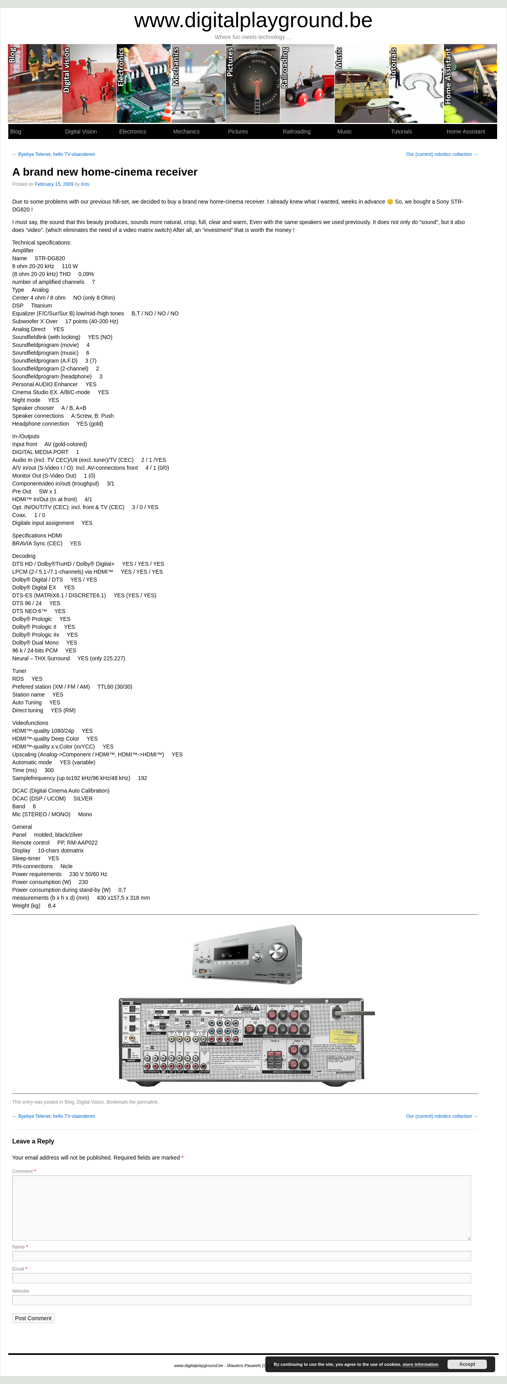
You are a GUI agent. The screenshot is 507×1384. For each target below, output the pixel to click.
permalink (147, 1102)
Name (20, 1247)
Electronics (144, 83)
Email (19, 1269)
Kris (85, 184)
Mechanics (198, 83)
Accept (467, 1364)
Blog (35, 83)
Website (20, 1291)
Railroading (307, 83)
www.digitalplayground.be (253, 19)
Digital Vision (89, 83)
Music (362, 83)
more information (420, 1364)
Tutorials (416, 83)
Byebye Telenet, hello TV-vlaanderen (53, 154)
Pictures (253, 83)
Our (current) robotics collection (442, 154)
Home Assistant (471, 83)
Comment (24, 1171)
